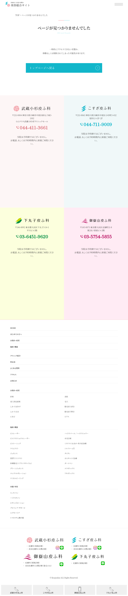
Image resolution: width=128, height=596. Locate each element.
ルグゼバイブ (15, 513)
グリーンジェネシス (16, 468)
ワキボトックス (69, 473)
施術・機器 (14, 347)
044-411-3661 (34, 127)
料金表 (12, 362)
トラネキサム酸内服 (17, 517)
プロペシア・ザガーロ (17, 508)
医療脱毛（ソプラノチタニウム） (21, 463)
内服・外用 (14, 486)
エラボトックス (69, 468)
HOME (13, 328)
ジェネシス (13, 453)
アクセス (13, 374)
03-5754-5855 (98, 236)
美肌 (66, 396)
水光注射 (68, 438)
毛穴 (66, 401)
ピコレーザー (15, 433)
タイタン (67, 453)
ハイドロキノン (15, 498)
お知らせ (13, 381)
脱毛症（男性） (70, 411)
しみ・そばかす (15, 406)
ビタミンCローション (17, 503)
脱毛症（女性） (70, 406)
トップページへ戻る (42, 68)
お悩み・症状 (14, 340)
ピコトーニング (15, 443)
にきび (12, 416)
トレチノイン (14, 493)
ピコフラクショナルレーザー (20, 438)
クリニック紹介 (15, 355)
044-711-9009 (97, 124)
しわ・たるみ (14, 411)
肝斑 (12, 396)
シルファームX (70, 448)
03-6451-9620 (33, 236)
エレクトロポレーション (18, 473)
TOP (17, 15)
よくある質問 (14, 368)
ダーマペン (68, 463)
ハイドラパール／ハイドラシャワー (76, 433)
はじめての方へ (16, 334)
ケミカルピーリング (16, 478)
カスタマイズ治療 (71, 458)
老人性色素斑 (15, 401)
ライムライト (14, 448)
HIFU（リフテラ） (16, 458)
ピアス (67, 416)
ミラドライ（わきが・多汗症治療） (76, 443)
